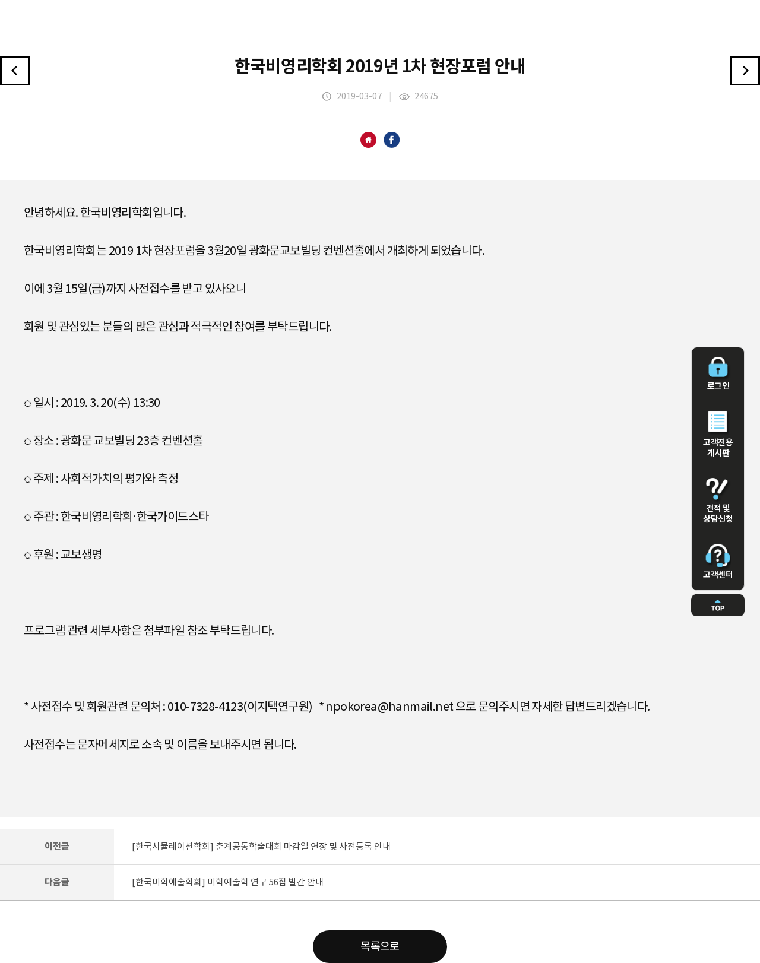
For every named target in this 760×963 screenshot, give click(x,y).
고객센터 (718, 561)
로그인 (718, 374)
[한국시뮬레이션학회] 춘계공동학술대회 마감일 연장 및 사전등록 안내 (261, 847)
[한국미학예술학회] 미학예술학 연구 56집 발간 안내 (228, 883)
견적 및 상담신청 (718, 501)
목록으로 (380, 946)
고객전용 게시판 (718, 434)
